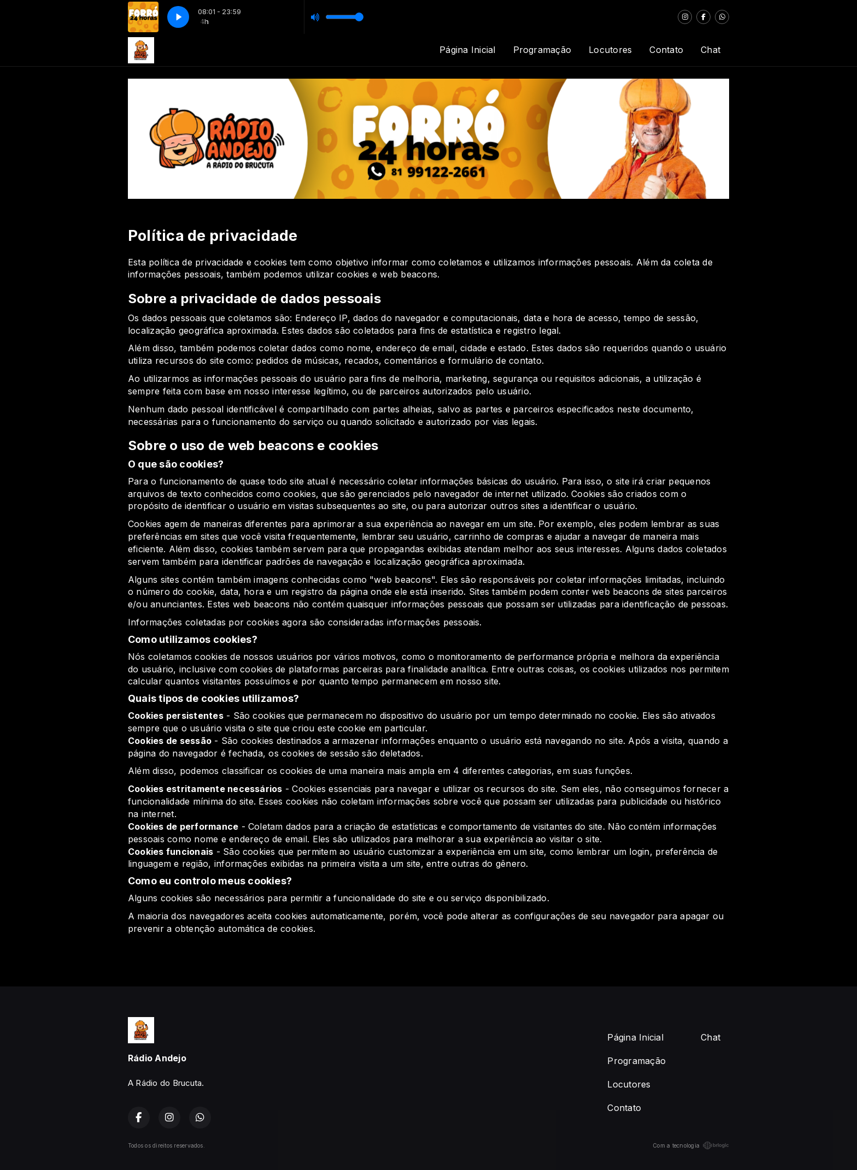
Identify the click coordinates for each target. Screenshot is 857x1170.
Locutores (610, 49)
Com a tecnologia (691, 1145)
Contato (666, 49)
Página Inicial (467, 49)
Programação (542, 49)
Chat (710, 49)
